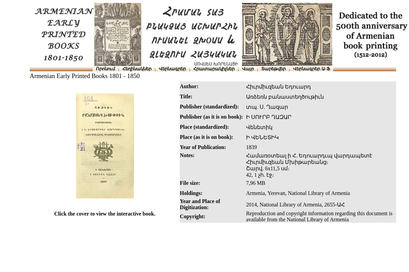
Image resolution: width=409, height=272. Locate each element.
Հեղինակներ (136, 68)
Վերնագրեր (172, 68)
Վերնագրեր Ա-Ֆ (311, 68)
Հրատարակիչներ (214, 68)
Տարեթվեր (273, 68)
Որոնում (105, 68)
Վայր (248, 68)
